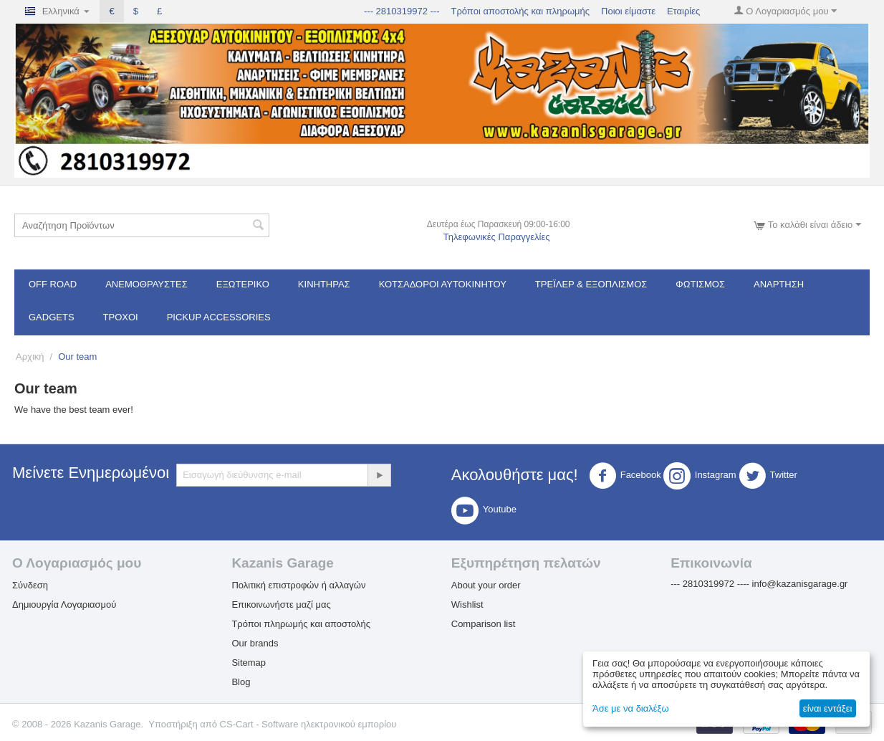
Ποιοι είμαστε (628, 11)
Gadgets (52, 317)
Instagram (699, 475)
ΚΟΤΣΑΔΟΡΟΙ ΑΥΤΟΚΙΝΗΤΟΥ (442, 284)
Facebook (625, 475)
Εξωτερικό (242, 284)
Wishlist (467, 604)
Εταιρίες (683, 11)
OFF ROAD (53, 284)
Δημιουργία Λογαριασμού (64, 604)
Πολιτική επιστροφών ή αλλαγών (298, 585)
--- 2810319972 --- (402, 11)
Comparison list (483, 623)
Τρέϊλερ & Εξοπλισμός (591, 284)
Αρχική (30, 356)
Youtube (484, 510)
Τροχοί (120, 317)
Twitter (768, 475)
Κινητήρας (324, 284)
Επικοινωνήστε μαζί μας (280, 604)
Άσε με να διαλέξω (630, 708)
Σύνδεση (30, 585)
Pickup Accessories (219, 317)
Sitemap (248, 662)
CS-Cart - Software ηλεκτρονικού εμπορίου (308, 724)
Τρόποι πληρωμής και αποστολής (300, 623)
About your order (486, 585)
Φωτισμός (700, 284)
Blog (240, 682)
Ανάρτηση (779, 284)
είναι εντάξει (827, 708)
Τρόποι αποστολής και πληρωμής (520, 11)
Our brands (254, 643)
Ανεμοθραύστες (146, 284)
